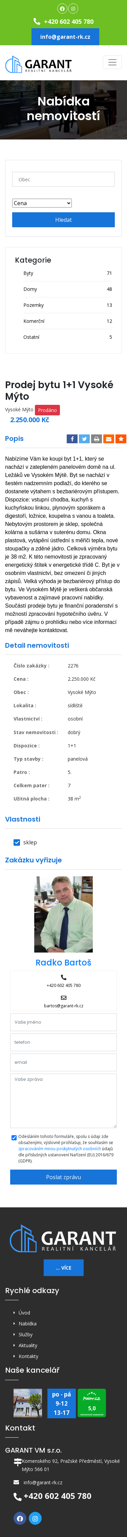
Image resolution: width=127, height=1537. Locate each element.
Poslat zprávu (63, 1177)
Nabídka (28, 1323)
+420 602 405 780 (63, 21)
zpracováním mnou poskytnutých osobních (59, 1149)
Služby (26, 1334)
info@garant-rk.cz (65, 36)
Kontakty (28, 1356)
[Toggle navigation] (112, 62)
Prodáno (47, 410)
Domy (30, 289)
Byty (28, 273)
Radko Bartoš (63, 962)
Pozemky (33, 305)
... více (63, 1268)
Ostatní (31, 337)
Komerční (33, 321)
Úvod (24, 1312)
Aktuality (28, 1345)
